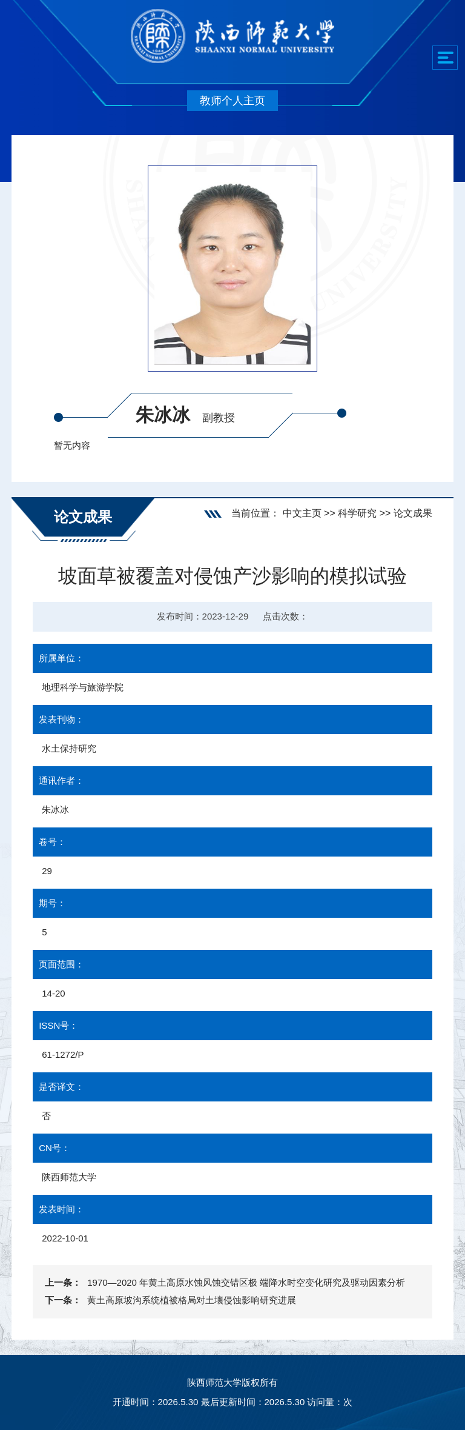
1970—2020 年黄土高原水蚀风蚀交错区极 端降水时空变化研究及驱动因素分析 (246, 1282)
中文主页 (302, 513)
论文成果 (413, 513)
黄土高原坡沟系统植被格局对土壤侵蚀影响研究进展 (191, 1300)
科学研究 (357, 513)
